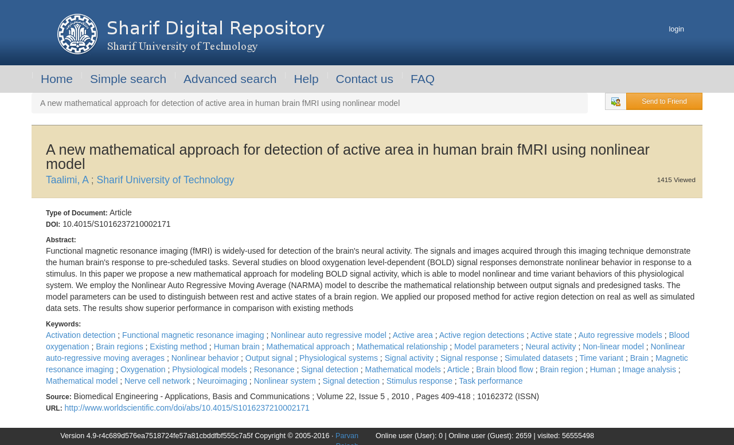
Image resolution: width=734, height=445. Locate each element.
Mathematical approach (309, 346)
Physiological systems (339, 358)
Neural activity (552, 346)
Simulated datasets (540, 358)
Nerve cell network (158, 380)
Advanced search (230, 78)
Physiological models (210, 369)
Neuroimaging (223, 380)
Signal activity (410, 358)
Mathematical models (404, 369)
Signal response (470, 358)
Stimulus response (420, 380)
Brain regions (120, 346)
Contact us (364, 78)
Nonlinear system (286, 380)
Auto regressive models (621, 335)
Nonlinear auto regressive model (329, 335)
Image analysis (650, 369)
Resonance (275, 369)
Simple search (128, 78)
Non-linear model (614, 346)
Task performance (490, 380)
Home (57, 78)
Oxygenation (144, 369)
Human (604, 369)
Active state (552, 335)
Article (459, 369)
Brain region (562, 369)
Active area (414, 335)
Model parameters (487, 346)
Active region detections (483, 335)
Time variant (602, 358)
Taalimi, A (68, 180)
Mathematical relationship (403, 346)
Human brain (238, 346)
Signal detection (331, 369)
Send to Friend (664, 101)
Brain (640, 358)
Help (306, 78)
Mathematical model (83, 380)
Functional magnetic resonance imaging (194, 335)
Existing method (179, 346)
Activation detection (82, 335)
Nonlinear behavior (206, 358)
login (676, 29)
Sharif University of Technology (166, 180)
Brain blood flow (506, 369)
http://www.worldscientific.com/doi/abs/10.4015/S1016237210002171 (187, 407)
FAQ (423, 78)
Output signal (270, 358)
